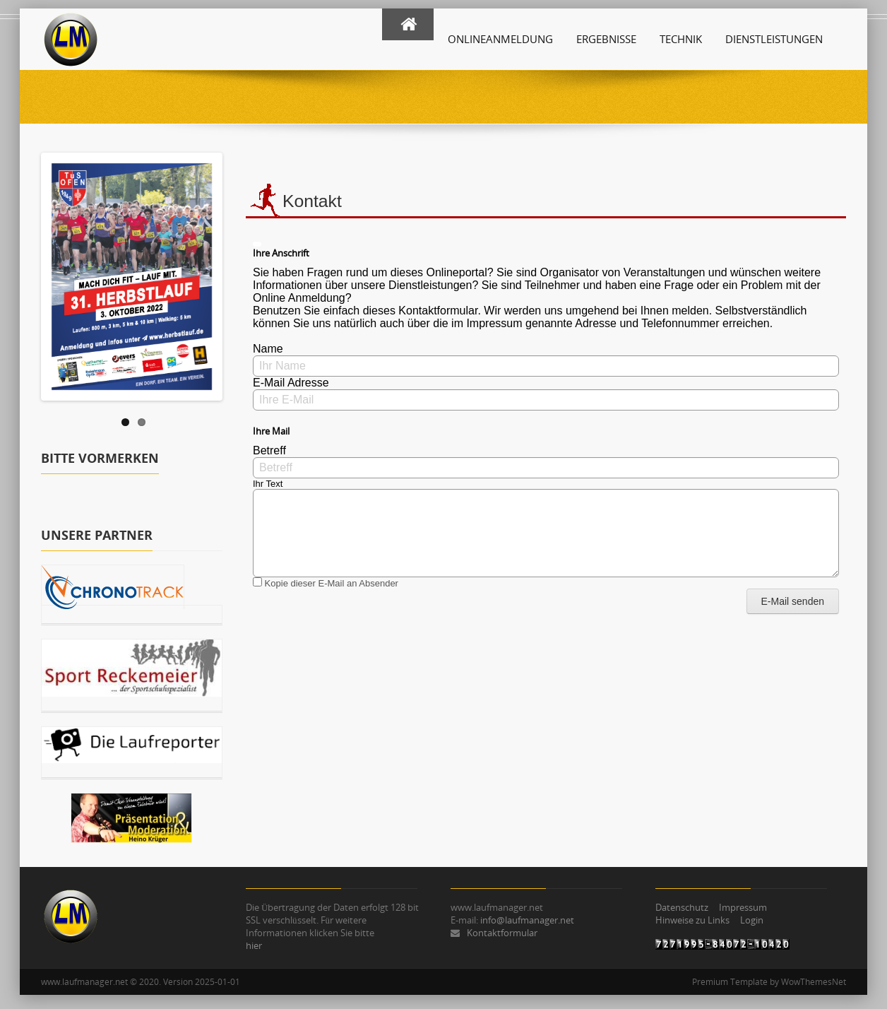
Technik (681, 39)
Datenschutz (681, 907)
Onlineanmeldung (500, 39)
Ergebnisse (606, 39)
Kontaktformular (502, 932)
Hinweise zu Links (692, 920)
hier (254, 945)
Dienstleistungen (774, 39)
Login (751, 920)
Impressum (743, 907)
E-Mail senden (793, 601)
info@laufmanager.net (527, 920)
